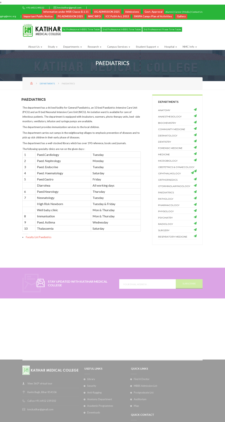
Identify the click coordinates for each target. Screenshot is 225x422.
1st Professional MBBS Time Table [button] (81, 29)
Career (178, 11)
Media (186, 11)
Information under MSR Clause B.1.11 (66, 11)
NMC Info (190, 46)
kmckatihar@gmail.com (69, 7)
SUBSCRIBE (189, 291)
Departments (72, 46)
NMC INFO (94, 16)
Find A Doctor (141, 415)
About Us (35, 46)
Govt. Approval (154, 11)
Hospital (170, 46)
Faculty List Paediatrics (38, 237)
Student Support (147, 46)
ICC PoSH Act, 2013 (117, 16)
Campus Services (118, 46)
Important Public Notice (38, 16)
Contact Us (197, 11)
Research (94, 46)
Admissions (132, 11)
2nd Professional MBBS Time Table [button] (122, 29)
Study (52, 46)
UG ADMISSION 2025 (107, 11)
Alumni (169, 11)
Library (91, 415)
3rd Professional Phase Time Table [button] (162, 29)
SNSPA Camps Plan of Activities (153, 16)
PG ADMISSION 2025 (70, 16)
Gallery (181, 16)
